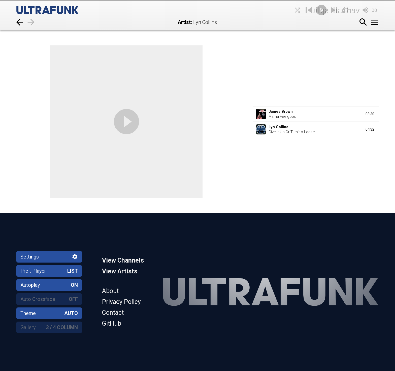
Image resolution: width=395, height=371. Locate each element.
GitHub (111, 323)
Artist (184, 22)
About (110, 291)
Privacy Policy (121, 301)
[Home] (59, 10)
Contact (113, 312)
